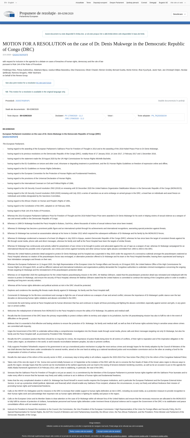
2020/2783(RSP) (20, 55)
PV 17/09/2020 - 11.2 (74, 116)
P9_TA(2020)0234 (159, 116)
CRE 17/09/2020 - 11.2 (74, 118)
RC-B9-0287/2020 (43, 83)
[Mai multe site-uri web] (178, 2)
